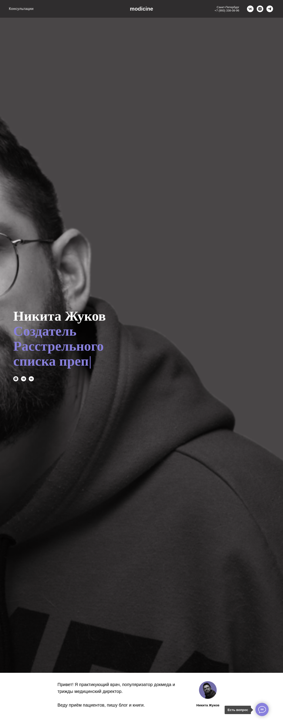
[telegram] (269, 9)
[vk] (250, 9)
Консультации (21, 9)
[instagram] (260, 9)
